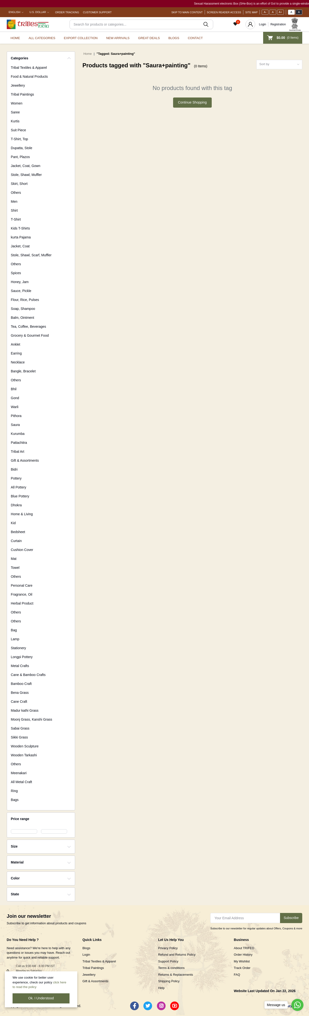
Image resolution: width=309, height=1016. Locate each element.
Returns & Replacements (175, 974)
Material (17, 862)
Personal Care (22, 585)
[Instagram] (161, 1006)
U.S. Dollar (37, 12)
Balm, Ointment (22, 318)
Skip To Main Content (187, 12)
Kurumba (18, 434)
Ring (14, 791)
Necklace (18, 362)
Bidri (14, 469)
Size (14, 846)
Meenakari (19, 773)
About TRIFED (244, 948)
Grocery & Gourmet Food (30, 335)
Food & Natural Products (29, 76)
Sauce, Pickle (21, 291)
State (15, 894)
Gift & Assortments (25, 460)
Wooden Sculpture (25, 746)
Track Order (242, 968)
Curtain (16, 541)
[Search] (141, 24)
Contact (195, 38)
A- (265, 12)
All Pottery (18, 487)
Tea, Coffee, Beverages (28, 326)
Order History (243, 954)
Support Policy (168, 961)
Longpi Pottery (22, 657)
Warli (14, 407)
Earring (16, 353)
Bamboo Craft (21, 684)
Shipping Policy (169, 981)
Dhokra (16, 505)
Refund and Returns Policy (177, 954)
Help (161, 988)
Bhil (13, 389)
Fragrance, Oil (21, 594)
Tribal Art (17, 451)
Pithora (16, 416)
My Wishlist (242, 961)
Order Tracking (67, 12)
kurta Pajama (21, 237)
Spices (16, 273)
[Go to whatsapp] (297, 1005)
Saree (15, 112)
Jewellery (18, 85)
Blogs (174, 38)
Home (15, 38)
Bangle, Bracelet (23, 371)
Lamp (15, 639)
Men (14, 201)
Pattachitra (19, 443)
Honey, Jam (20, 282)
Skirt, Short (19, 184)
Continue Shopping (192, 102)
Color (15, 878)
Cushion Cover (22, 550)
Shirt (14, 210)
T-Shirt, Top (19, 139)
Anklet (15, 344)
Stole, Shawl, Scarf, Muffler (31, 255)
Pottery (16, 478)
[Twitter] (147, 1006)
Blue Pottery (20, 496)
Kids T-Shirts (20, 228)
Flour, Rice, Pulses (25, 300)
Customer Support (97, 12)
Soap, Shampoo (23, 309)
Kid (13, 523)
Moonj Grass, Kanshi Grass (31, 719)
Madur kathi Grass (24, 710)
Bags (15, 800)
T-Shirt (16, 219)
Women (16, 103)
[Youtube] (174, 1006)
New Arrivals (118, 38)
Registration (278, 24)
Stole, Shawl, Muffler (26, 175)
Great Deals (149, 38)
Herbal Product (22, 603)
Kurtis (15, 121)
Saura (15, 425)
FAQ (237, 974)
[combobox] (279, 64)
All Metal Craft (21, 782)
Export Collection (81, 38)
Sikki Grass (19, 737)
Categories (19, 58)
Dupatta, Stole (21, 148)
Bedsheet (18, 532)
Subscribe (291, 918)
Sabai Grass (20, 728)
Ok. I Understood (41, 998)
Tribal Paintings (22, 94)
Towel (15, 568)
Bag (14, 630)
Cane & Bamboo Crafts (28, 675)
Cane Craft (19, 701)
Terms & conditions (171, 968)
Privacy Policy (168, 948)
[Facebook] (134, 1006)
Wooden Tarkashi (24, 755)
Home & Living (22, 514)
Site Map (251, 12)
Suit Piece (18, 130)
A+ (280, 12)
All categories (41, 38)
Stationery (18, 648)
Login (262, 24)
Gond (15, 398)
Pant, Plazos (20, 157)
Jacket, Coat (20, 246)
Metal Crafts (20, 666)
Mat (13, 559)
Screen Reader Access (224, 12)
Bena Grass (20, 693)
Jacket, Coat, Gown (25, 166)
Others (16, 193)
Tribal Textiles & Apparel (29, 68)
